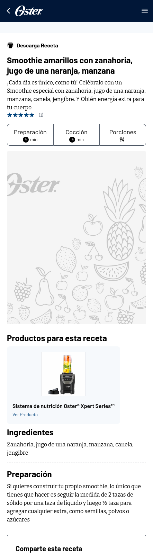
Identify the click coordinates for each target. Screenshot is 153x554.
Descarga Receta (32, 45)
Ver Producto (25, 414)
